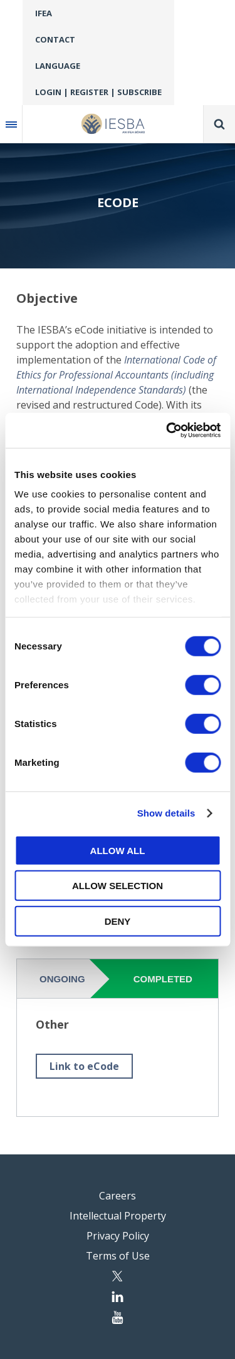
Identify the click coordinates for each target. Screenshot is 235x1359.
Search (219, 123)
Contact (55, 39)
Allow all (117, 850)
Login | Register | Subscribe (98, 92)
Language (57, 65)
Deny (118, 920)
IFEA (43, 13)
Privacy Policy (117, 1236)
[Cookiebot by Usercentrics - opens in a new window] (167, 430)
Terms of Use (118, 1256)
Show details (166, 813)
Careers (117, 1196)
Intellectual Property (118, 1216)
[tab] (64, 979)
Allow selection (117, 885)
